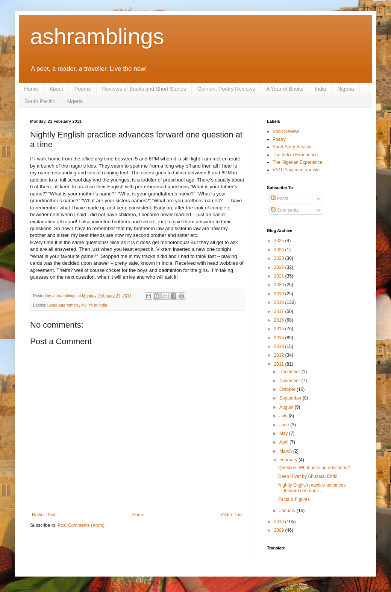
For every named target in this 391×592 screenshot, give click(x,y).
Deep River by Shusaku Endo (307, 476)
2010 (279, 521)
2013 (279, 346)
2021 (279, 276)
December (290, 371)
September (291, 398)
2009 (279, 530)
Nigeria (345, 89)
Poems (82, 89)
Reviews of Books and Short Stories (144, 89)
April (284, 442)
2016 (279, 320)
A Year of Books (284, 89)
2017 (279, 311)
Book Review (286, 131)
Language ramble (63, 305)
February (289, 459)
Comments (285, 210)
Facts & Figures (294, 499)
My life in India (94, 305)
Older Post (231, 514)
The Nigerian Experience (297, 162)
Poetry (279, 139)
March (286, 451)
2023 (279, 258)
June (284, 424)
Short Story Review (292, 147)
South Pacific (39, 101)
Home (31, 89)
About (56, 89)
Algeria (75, 101)
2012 (279, 355)
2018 (279, 302)
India (320, 89)
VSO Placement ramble (296, 169)
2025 (279, 240)
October (288, 389)
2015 (279, 328)
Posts (279, 198)
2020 (279, 284)
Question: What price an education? (314, 467)
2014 (279, 337)
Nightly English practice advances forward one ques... (312, 487)
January (288, 510)
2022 (279, 267)
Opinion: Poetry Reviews (226, 89)
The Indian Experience (295, 154)
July (284, 415)
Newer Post (43, 514)
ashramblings (97, 36)
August (287, 407)
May (284, 433)
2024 (279, 249)
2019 (279, 293)
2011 (279, 364)
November (290, 380)
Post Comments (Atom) (81, 525)
